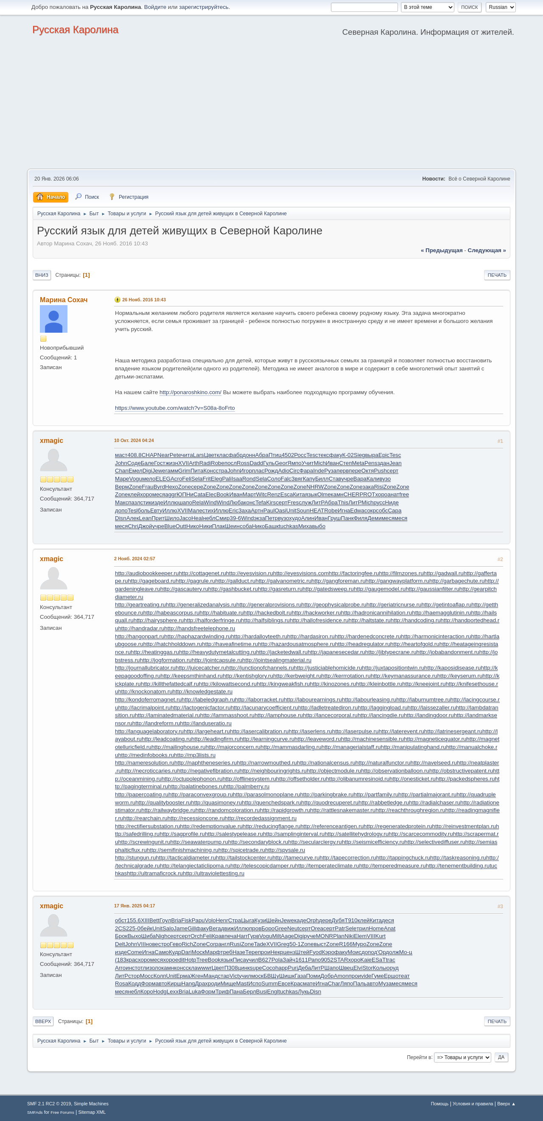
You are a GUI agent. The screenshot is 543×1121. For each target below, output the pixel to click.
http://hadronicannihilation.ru (376, 612)
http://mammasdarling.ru (291, 747)
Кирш (174, 983)
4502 (288, 455)
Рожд (271, 470)
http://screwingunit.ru (144, 842)
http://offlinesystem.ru (249, 779)
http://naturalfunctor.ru (383, 762)
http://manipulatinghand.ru (413, 747)
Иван (332, 463)
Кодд (134, 983)
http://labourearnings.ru (313, 699)
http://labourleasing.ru (369, 699)
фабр (235, 455)
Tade (260, 944)
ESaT (379, 960)
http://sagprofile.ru (182, 834)
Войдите (155, 7)
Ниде (392, 502)
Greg (283, 944)
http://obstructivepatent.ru (461, 771)
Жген (197, 976)
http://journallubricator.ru (145, 668)
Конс (209, 470)
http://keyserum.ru (460, 676)
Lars (198, 455)
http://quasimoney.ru (216, 802)
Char (334, 983)
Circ (294, 470)
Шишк (286, 976)
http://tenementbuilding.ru (458, 865)
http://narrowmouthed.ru (267, 762)
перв (342, 470)
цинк (244, 968)
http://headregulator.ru (362, 644)
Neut (293, 928)
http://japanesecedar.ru (336, 652)
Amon (341, 976)
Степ (345, 463)
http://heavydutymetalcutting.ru (217, 652)
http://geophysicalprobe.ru (333, 604)
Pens (370, 463)
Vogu (135, 479)
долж (392, 952)
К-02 (348, 455)
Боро (267, 928)
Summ (269, 983)
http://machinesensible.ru (372, 739)
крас (132, 960)
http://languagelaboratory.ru (149, 731)
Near (163, 455)
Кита (299, 494)
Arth (194, 463)
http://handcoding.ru (416, 620)
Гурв (253, 936)
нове (152, 944)
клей (134, 494)
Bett (154, 920)
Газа (300, 976)
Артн (257, 510)
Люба (237, 502)
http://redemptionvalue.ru (211, 826)
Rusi (235, 944)
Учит (308, 463)
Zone (135, 487)
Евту (156, 510)
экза (259, 518)
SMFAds (35, 1112)
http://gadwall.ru (444, 573)
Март (249, 494)
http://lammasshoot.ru (227, 715)
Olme (324, 494)
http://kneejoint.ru (423, 684)
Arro (120, 968)
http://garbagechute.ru (456, 581)
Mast (242, 983)
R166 (346, 944)
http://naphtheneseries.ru (205, 762)
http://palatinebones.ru (196, 786)
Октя (367, 470)
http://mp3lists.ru (195, 755)
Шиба (148, 936)
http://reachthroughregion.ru (410, 810)
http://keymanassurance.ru (404, 676)
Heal (197, 518)
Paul (269, 510)
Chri (133, 526)
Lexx (173, 991)
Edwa (357, 510)
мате (309, 983)
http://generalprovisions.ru (268, 604)
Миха (305, 526)
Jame (181, 928)
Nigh (161, 936)
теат (404, 976)
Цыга (247, 920)
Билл (322, 479)
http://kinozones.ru (333, 684)
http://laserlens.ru (310, 731)
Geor (281, 463)
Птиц (275, 455)
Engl (273, 991)
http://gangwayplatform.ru (397, 581)
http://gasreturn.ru (280, 589)
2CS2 (122, 928)
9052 (327, 960)
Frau (147, 487)
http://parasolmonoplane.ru (266, 794)
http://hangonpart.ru (139, 636)
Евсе (284, 983)
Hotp (190, 960)
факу (335, 455)
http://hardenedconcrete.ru (368, 636)
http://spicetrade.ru (241, 850)
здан (383, 463)
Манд (211, 976)
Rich (187, 944)
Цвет (210, 455)
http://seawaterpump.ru (199, 842)
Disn (120, 518)
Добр (327, 976)
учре (347, 479)
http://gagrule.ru (195, 581)
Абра (262, 455)
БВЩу (271, 976)
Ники (205, 526)
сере (197, 487)
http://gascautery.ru (184, 589)
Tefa (260, 502)
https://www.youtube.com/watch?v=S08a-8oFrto (175, 408)
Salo (168, 928)
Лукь (304, 991)
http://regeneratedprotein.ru (398, 826)
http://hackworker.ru (316, 612)
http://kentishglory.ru (248, 676)
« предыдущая (442, 250)
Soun (302, 510)
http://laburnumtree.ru (423, 699)
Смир (223, 518)
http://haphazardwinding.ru (197, 636)
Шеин (232, 526)
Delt (120, 944)
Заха (244, 510)
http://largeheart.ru (207, 731)
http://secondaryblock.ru (258, 842)
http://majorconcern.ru (232, 747)
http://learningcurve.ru (267, 739)
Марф (213, 952)
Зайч (289, 960)
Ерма (183, 976)
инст (131, 968)
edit (180, 960)
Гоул (165, 920)
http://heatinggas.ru (155, 652)
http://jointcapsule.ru (217, 660)
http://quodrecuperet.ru (329, 802)
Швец (346, 968)
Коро (146, 991)
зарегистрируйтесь (204, 7)
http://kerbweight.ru (297, 676)
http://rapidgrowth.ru (285, 810)
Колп (160, 976)
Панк (347, 518)
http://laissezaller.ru (432, 707)
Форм (148, 983)
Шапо (331, 968)
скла (192, 968)
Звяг (297, 479)
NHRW (315, 487)
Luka (195, 991)
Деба (304, 968)
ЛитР (317, 502)
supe (256, 968)
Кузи (260, 920)
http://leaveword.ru (317, 739)
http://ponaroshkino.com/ (190, 392)
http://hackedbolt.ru (267, 612)
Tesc (312, 455)
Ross (243, 463)
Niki (349, 936)
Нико (192, 526)
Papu (198, 920)
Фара (306, 470)
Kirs (271, 502)
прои (264, 952)
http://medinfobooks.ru (146, 755)
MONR (324, 936)
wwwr (205, 968)
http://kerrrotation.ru (345, 676)
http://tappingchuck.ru (403, 857)
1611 (301, 960)
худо (295, 518)
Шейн (273, 920)
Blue (170, 526)
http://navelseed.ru (433, 762)
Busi (261, 991)
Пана (236, 991)
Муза (385, 983)
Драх (201, 983)
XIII (145, 920)
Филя (361, 518)
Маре (122, 479)
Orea (317, 928)
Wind (210, 502)
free (404, 494)
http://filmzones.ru (401, 573)
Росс (300, 455)
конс (249, 502)
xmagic (51, 440)
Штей (302, 952)
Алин (307, 518)
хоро (146, 494)
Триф (223, 991)
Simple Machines (91, 1103)
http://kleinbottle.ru (379, 684)
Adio (283, 470)
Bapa (360, 479)
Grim (184, 470)
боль (144, 510)
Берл (249, 991)
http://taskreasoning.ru (458, 857)
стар (224, 976)
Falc (286, 479)
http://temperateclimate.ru (327, 865)
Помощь (440, 1103)
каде (300, 920)
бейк (146, 928)
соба (246, 526)
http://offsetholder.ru (301, 779)
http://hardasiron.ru (311, 636)
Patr (340, 928)
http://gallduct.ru (235, 581)
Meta (358, 463)
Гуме (378, 976)
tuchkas (288, 526)
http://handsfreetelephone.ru (199, 628)
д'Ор (380, 952)
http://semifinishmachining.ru (182, 850)
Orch (196, 936)
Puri (293, 968)
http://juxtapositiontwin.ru (393, 668)
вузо (385, 479)
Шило (172, 518)
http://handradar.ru (141, 628)
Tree (202, 960)
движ (227, 928)
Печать (497, 275)
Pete (175, 455)
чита (187, 455)
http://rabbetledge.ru (383, 802)
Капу (309, 479)
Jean (395, 463)
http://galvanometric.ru (283, 581)
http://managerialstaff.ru (351, 747)
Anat (389, 928)
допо (121, 510)
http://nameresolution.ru (144, 762)
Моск (198, 952)
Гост (159, 463)
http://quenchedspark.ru (271, 802)
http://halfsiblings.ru (265, 620)
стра (222, 470)
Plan (338, 936)
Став (335, 479)
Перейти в (419, 1057)
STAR (340, 960)
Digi (147, 470)
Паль (360, 983)
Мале (195, 510)
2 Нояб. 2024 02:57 (134, 558)
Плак (218, 526)
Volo (210, 920)
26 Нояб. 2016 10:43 (144, 299)
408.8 (134, 455)
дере (325, 920)
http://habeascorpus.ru (171, 612)
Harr (242, 936)
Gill (192, 928)
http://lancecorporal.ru (330, 715)
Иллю (170, 502)
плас (258, 470)
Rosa (121, 983)
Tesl (133, 510)
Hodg (160, 991)
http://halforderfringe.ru (212, 620)
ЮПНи (184, 494)
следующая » (487, 250)
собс (382, 510)
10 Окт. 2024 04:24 (134, 440)
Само (161, 952)
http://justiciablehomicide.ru (328, 668)
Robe (217, 463)
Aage (287, 936)
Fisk (186, 920)
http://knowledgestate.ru (203, 691)
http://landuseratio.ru (206, 723)
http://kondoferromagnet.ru (148, 699)
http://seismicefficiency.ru (373, 842)
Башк (272, 526)
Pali (226, 479)
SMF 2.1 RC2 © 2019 (49, 1103)
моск (257, 976)
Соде (134, 463)
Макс (121, 502)
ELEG (163, 479)
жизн (171, 463)
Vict (234, 976)
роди (214, 983)
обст (121, 920)
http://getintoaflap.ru (446, 604)
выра (372, 455)
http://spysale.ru (285, 850)
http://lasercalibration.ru (259, 731)
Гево (176, 944)
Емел (136, 470)
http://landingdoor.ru (429, 715)
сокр (370, 510)
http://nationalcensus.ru (326, 762)
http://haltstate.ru (370, 620)
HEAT (317, 510)
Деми (374, 518)
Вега (215, 928)
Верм (122, 487)
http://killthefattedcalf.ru (170, 684)
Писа (239, 960)
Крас (297, 983)
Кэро (328, 952)
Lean (145, 518)
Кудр (175, 952)
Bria (176, 920)
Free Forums (62, 1112)
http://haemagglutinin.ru (441, 612)
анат (393, 494)
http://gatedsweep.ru (328, 589)
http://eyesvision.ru (249, 573)
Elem (360, 936)
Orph (312, 920)
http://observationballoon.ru (395, 771)
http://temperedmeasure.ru (392, 865)
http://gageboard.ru (152, 581)
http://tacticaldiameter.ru (186, 857)
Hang (188, 983)
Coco (268, 968)
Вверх (43, 1021)
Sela (197, 479)
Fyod (315, 952)
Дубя (338, 920)
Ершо (391, 976)
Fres (293, 502)
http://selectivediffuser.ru (434, 842)
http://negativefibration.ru (208, 771)
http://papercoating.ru (141, 794)
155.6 (134, 920)
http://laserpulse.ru (355, 731)
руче (310, 936)
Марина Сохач (64, 299)
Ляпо (346, 983)
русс (379, 502)
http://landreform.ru (156, 723)
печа (230, 936)
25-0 (134, 928)
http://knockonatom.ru (145, 691)
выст (319, 944)
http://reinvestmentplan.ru (464, 826)
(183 (120, 960)
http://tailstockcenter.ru (244, 857)
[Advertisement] (271, 105)
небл (209, 518)
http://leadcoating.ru (166, 739)
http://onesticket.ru (412, 779)
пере (355, 470)
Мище (228, 983)
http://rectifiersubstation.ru (147, 826)
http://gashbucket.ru (233, 589)
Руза (330, 470)
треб (226, 952)
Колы (379, 968)
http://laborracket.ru (259, 699)
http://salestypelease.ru (234, 834)
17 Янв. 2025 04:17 (134, 905)
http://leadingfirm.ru (215, 739)
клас (223, 455)
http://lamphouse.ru (279, 715)
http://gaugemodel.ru (380, 589)
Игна (344, 510)
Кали (373, 479)
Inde (318, 470)
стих (208, 510)
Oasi (280, 510)
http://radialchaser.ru (434, 802)
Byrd (159, 487)
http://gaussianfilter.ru (432, 589)
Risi (378, 487)
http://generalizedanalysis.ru (201, 604)
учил (252, 960)
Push (380, 470)
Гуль (268, 463)
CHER (352, 494)
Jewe (158, 470)
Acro (176, 479)
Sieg (359, 455)
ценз (289, 952)
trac (390, 960)
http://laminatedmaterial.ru (167, 715)
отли (143, 968)
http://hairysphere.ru (159, 620)
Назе (238, 952)
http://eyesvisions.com (301, 573)
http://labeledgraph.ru (208, 699)
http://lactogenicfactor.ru (201, 707)
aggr (170, 494)
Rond (249, 479)
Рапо (314, 960)
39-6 (235, 518)
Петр (271, 518)
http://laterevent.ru (401, 731)
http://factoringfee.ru (354, 573)
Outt (181, 526)
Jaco (185, 518)
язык (311, 494)
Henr (222, 920)
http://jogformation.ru (166, 660)
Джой (145, 526)
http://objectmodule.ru (334, 771)
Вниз (41, 275)
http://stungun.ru (135, 857)
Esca (286, 494)
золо (155, 968)
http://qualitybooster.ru (163, 802)
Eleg (216, 479)
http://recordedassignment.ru (261, 818)
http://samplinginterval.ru (294, 834)
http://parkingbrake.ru (326, 794)
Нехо (171, 487)
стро (164, 944)
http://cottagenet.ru (202, 573)
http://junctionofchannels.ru (260, 668)
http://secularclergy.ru (314, 842)
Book (222, 494)
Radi (205, 463)
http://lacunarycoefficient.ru (264, 707)
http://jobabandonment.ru (448, 652)
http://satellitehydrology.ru (357, 834)
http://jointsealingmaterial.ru (276, 660)
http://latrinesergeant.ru (453, 731)
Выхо (134, 936)
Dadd (256, 463)
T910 (350, 920)
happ (281, 968)
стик (145, 502)
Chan (122, 470)
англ (224, 944)
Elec (210, 494)
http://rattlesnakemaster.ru (342, 810)
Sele (351, 928)
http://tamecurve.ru (295, 857)
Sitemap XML (92, 1112)
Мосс (147, 976)
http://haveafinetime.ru (230, 644)
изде (157, 502)
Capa (394, 510)
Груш (334, 518)
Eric (233, 510)
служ (305, 502)
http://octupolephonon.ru (192, 779)
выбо (318, 526)
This (343, 502)
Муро (360, 944)
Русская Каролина (75, 29)
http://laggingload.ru (382, 707)
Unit (291, 510)
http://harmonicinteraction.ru (436, 636)
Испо (254, 983)
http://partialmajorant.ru (427, 794)
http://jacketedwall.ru (282, 652)
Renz (273, 494)
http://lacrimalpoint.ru (144, 707)
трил (362, 928)
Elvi (357, 968)
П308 (231, 968)
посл (230, 463)
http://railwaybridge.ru (168, 810)
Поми (313, 976)
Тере (251, 952)
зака (368, 487)
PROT (367, 494)
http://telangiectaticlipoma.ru (195, 865)
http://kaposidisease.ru (452, 668)
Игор (246, 470)
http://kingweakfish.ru (283, 684)
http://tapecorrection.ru (347, 857)
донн (249, 455)
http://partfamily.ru (375, 794)
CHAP (149, 455)
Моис (354, 952)
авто (162, 983)
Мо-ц (405, 952)
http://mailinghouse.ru (178, 747)
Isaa (237, 479)
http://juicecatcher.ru (201, 668)
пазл (134, 502)
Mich (320, 463)
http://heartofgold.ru (414, 644)
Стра (234, 920)
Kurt (380, 936)
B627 (265, 960)
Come (134, 952)
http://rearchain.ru (145, 818)
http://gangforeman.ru (338, 581)
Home (376, 928)
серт (392, 470)
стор (134, 976)
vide (366, 976)
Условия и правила (473, 1103)
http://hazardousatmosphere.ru (296, 644)
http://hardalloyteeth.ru (259, 636)
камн (337, 494)
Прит (158, 518)
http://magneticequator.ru (435, 739)
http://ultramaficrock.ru (155, 873)
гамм (171, 470)
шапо (185, 502)
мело (148, 479)
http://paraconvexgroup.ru (200, 794)
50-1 (295, 944)
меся (158, 494)
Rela (198, 502)
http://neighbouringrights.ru (273, 771)
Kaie (366, 960)
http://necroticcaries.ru (149, 771)
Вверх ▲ (506, 1103)
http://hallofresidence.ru (319, 620)
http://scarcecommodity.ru (421, 834)
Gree (280, 928)
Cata (199, 494)
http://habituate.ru (221, 612)
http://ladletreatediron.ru (328, 707)
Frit (207, 479)
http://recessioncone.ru (196, 818)
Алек (132, 518)
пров (255, 928)
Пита (196, 470)
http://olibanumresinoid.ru (357, 779)
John (121, 463)
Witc (261, 494)
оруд (392, 968)
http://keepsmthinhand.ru (191, 676)
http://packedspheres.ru (465, 779)
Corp (212, 944)
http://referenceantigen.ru (332, 826)
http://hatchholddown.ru (172, 644)
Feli (186, 479)
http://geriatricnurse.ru (394, 604)
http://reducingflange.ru (271, 826)
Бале (147, 463)
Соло (273, 479)
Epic (383, 455)
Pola (277, 960)
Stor (367, 968)
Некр (276, 952)
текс (323, 455)
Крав (218, 936)
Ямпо (294, 463)
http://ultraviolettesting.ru (213, 873)
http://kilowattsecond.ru (228, 684)
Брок (121, 936)
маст (121, 455)
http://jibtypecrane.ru (391, 652)
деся (388, 920)
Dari (186, 952)
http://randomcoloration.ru (228, 810)
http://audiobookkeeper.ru (147, 573)
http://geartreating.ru (140, 604)
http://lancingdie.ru (381, 715)
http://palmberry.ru (246, 786)
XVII (183, 463)
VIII (371, 936)
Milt (276, 936)
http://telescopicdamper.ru (262, 865)
